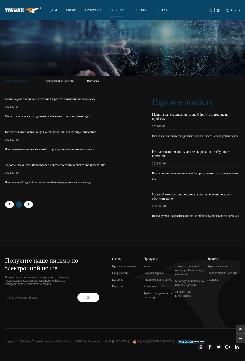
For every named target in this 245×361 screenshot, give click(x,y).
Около (71, 10)
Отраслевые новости (17, 81)
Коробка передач (154, 272)
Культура (117, 279)
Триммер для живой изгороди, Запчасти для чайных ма (189, 270)
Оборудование (121, 272)
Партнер (139, 10)
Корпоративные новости (59, 81)
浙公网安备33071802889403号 (153, 341)
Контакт (162, 10)
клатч (147, 266)
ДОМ (53, 10)
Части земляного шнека (158, 279)
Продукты (93, 10)
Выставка (93, 81)
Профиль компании (124, 266)
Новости (117, 10)
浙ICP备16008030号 (117, 341)
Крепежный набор (155, 286)
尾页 (28, 204)
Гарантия (117, 286)
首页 (9, 204)
